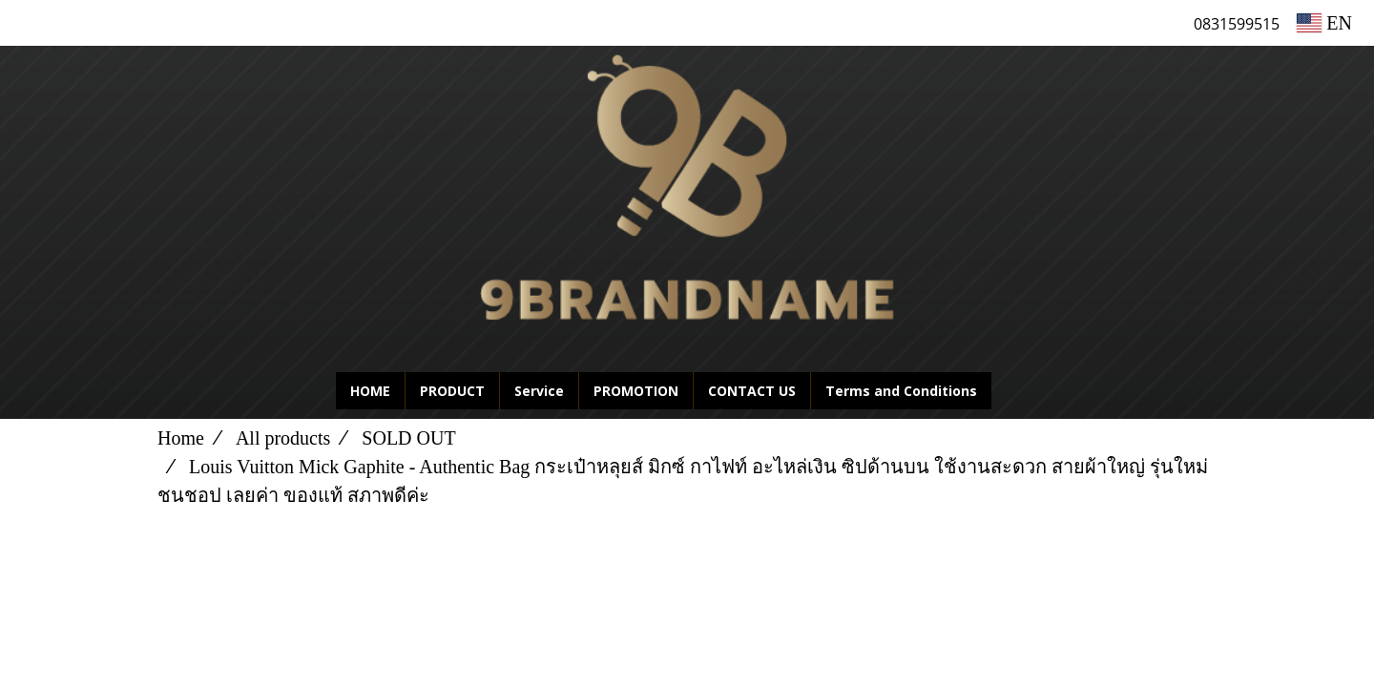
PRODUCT (452, 391)
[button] (1020, 391)
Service (539, 391)
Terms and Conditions (901, 391)
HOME (370, 391)
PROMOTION (635, 391)
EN (1324, 22)
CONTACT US (752, 391)
